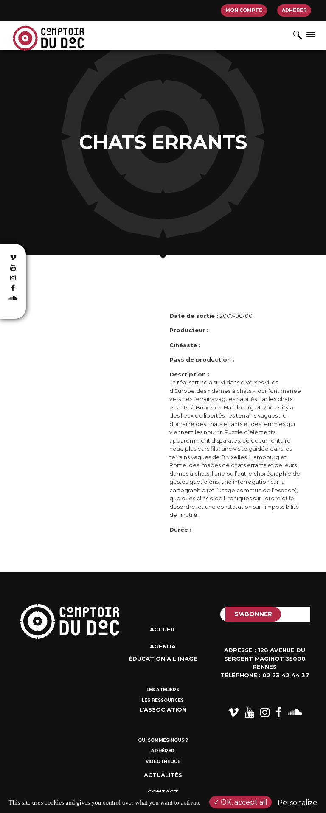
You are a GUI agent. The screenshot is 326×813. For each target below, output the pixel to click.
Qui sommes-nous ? (163, 740)
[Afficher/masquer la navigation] (311, 34)
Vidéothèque (163, 761)
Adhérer (294, 10)
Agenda (163, 646)
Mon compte (243, 10)
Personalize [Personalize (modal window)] (297, 803)
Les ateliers (162, 689)
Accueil (163, 629)
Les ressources (163, 700)
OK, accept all (240, 802)
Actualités (163, 774)
